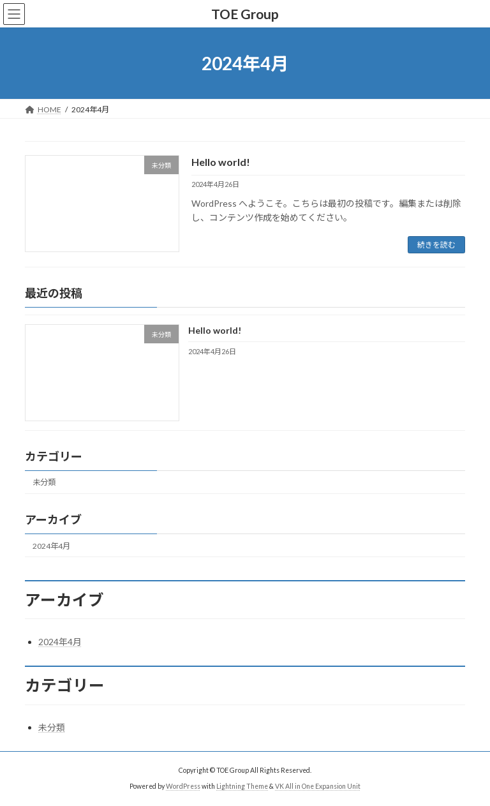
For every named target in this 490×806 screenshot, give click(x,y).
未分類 (44, 483)
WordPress (183, 786)
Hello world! (220, 162)
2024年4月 (51, 546)
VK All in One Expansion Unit (317, 786)
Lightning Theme (242, 786)
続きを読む (436, 245)
